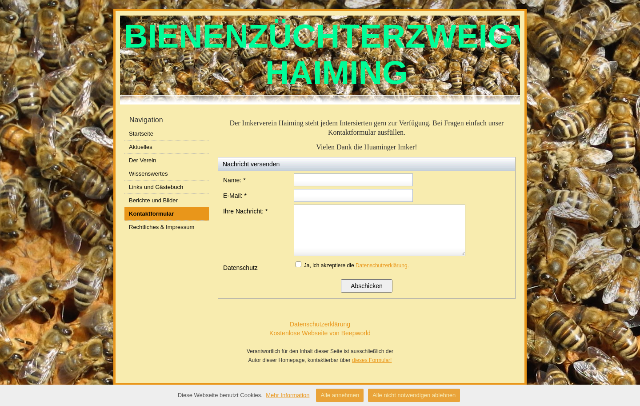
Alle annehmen (339, 395)
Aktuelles (140, 147)
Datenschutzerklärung (320, 324)
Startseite (141, 133)
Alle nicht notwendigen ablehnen (414, 395)
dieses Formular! (372, 360)
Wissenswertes (148, 173)
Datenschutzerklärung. (382, 265)
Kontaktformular (151, 213)
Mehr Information (287, 395)
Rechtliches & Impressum (161, 227)
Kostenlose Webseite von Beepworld (320, 333)
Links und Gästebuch (156, 187)
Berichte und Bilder (153, 200)
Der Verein (142, 160)
